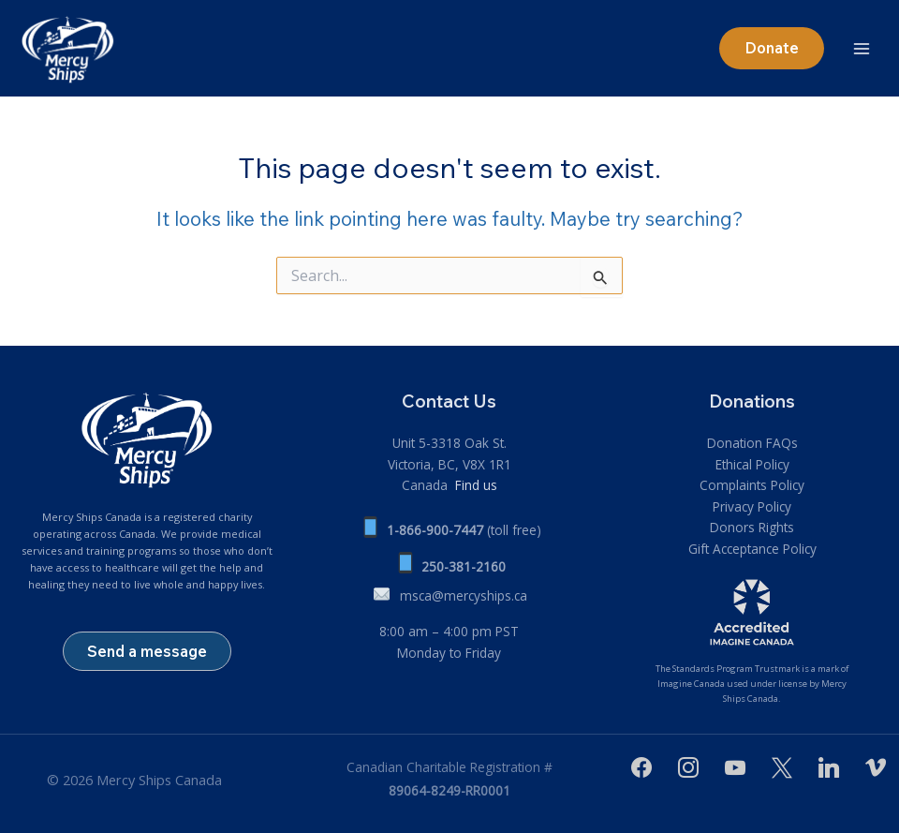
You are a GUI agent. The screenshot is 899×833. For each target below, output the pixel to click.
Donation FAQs (752, 443)
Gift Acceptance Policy (752, 549)
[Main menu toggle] (862, 48)
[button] (769, 47)
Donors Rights (752, 527)
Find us (474, 485)
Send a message (147, 651)
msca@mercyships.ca (463, 595)
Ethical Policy (752, 464)
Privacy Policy (752, 506)
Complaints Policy (752, 485)
